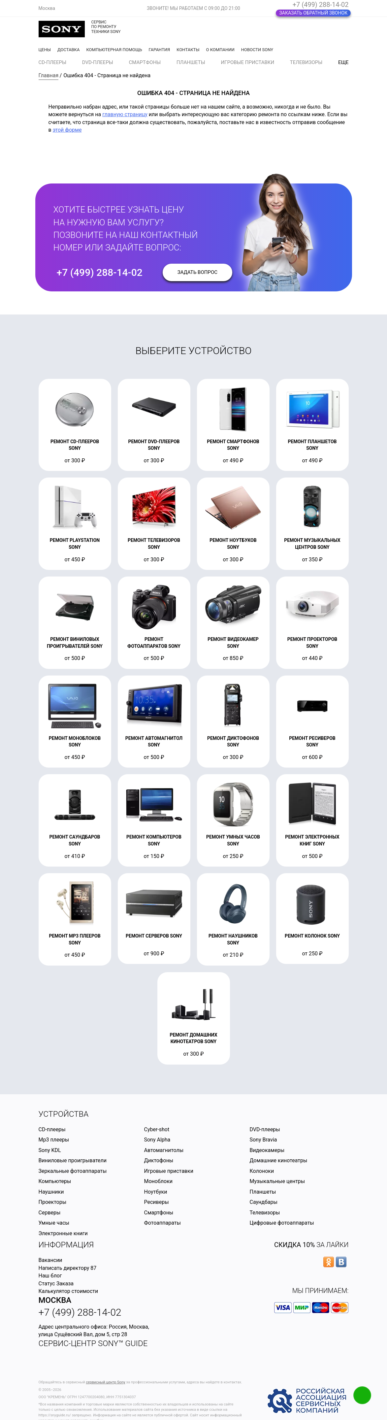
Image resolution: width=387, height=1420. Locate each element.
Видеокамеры (266, 1150)
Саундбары (263, 1202)
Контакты (188, 49)
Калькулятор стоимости (68, 1291)
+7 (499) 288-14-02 (321, 5)
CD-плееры (53, 62)
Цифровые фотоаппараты (281, 1223)
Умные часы (54, 1223)
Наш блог (50, 1275)
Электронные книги (63, 1233)
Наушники (51, 1192)
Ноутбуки (155, 1192)
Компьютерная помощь (114, 49)
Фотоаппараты (162, 1223)
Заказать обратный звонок (313, 13)
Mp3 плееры (54, 1140)
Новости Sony (257, 49)
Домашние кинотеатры (278, 1160)
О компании (220, 49)
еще (343, 62)
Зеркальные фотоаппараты (73, 1171)
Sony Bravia (263, 1140)
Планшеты (191, 62)
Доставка (68, 49)
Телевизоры (306, 62)
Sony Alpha (157, 1140)
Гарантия (159, 49)
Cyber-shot (156, 1129)
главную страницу (124, 114)
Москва (55, 1300)
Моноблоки (158, 1181)
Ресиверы (156, 1202)
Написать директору (64, 1268)
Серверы (50, 1212)
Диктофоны (158, 1160)
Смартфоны (145, 62)
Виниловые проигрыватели (73, 1160)
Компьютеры (55, 1181)
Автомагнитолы (163, 1150)
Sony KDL (50, 1150)
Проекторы (53, 1202)
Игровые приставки (247, 62)
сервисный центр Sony (105, 1382)
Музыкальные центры (277, 1181)
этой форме (67, 130)
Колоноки (261, 1171)
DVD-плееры (97, 62)
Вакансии (50, 1260)
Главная (49, 75)
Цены (45, 49)
